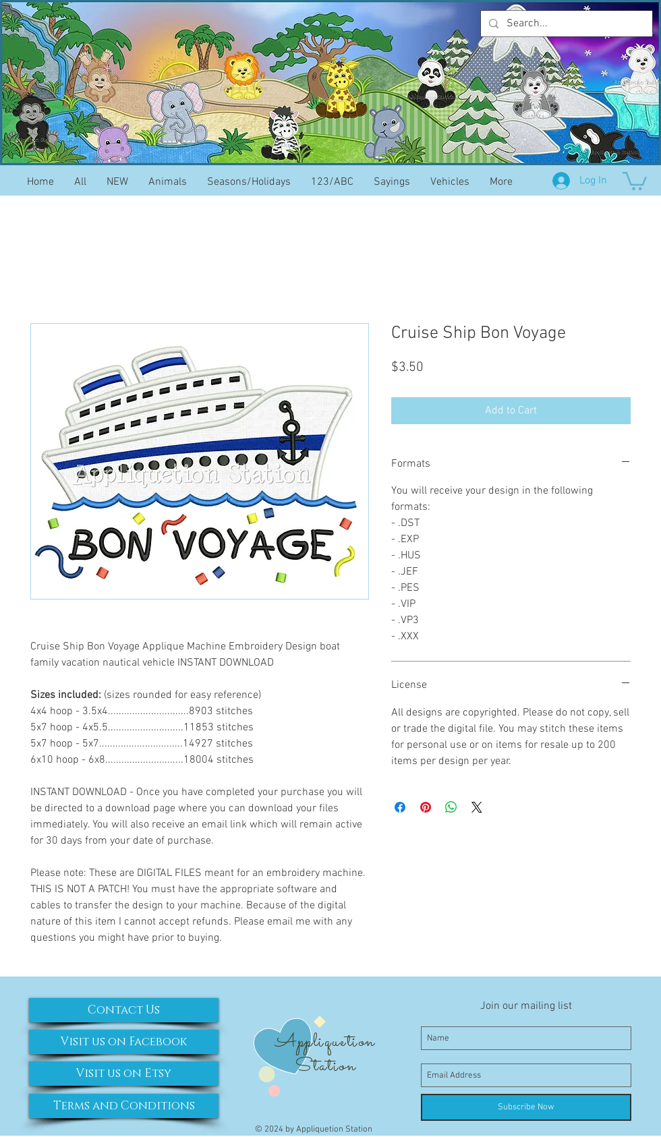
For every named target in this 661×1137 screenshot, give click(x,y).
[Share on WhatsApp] (451, 807)
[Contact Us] (124, 1010)
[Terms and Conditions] (124, 1106)
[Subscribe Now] (526, 1107)
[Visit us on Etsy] (124, 1073)
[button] (635, 180)
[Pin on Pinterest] (426, 807)
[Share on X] (477, 807)
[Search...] (565, 23)
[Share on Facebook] (400, 807)
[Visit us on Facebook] (124, 1042)
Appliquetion (324, 1042)
